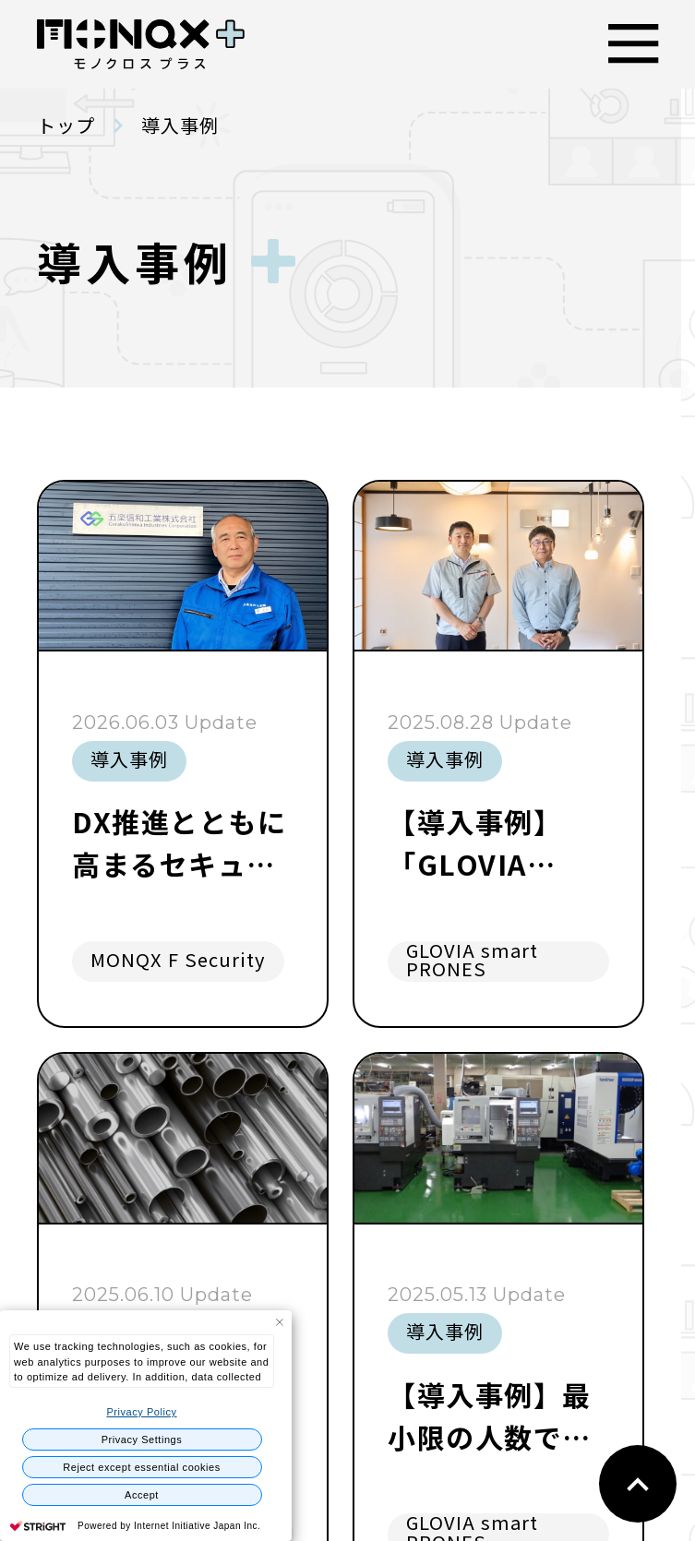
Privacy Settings (142, 1439)
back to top (638, 1484)
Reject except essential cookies (142, 1467)
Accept (142, 1494)
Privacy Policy (141, 1411)
